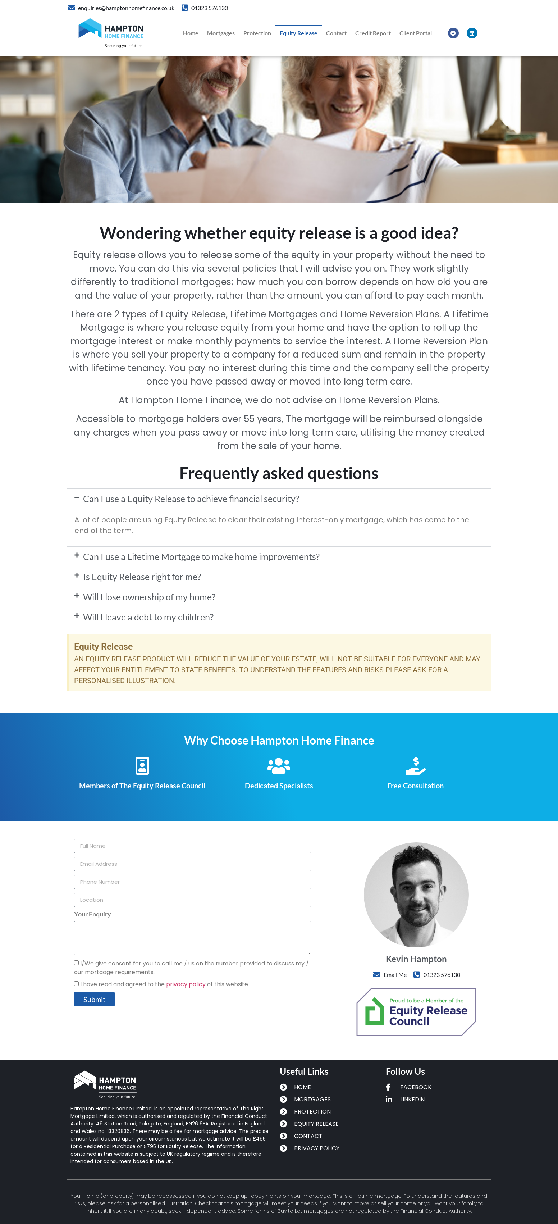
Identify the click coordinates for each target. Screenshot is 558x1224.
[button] (279, 499)
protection (257, 32)
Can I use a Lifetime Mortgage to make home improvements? (201, 556)
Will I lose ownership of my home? (149, 596)
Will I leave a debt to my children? (148, 616)
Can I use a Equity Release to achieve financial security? (191, 498)
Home (190, 32)
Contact (336, 32)
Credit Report (373, 32)
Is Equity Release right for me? (142, 576)
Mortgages (221, 32)
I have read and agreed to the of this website (164, 984)
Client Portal (415, 32)
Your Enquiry (92, 914)
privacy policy (186, 984)
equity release (298, 32)
